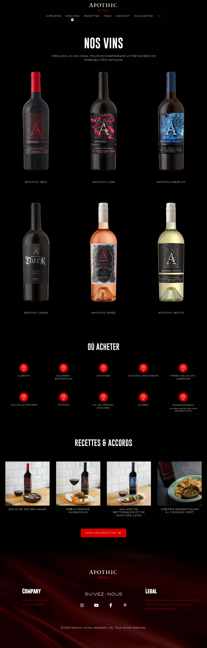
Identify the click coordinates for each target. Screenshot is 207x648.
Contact (123, 16)
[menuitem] (159, 16)
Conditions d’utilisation (168, 607)
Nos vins (72, 16)
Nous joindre (35, 603)
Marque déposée (160, 611)
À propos (53, 16)
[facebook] (111, 608)
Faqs (107, 16)
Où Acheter (143, 16)
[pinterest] (125, 608)
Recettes (91, 16)
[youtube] (96, 608)
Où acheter (32, 607)
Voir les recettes (100, 535)
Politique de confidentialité (172, 603)
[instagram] (82, 608)
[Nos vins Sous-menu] (72, 19)
